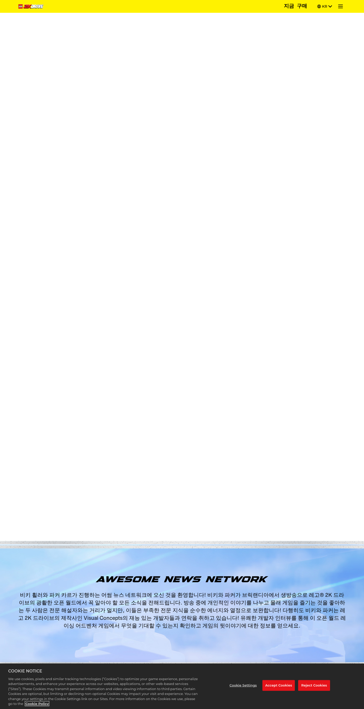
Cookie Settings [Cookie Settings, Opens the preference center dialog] (243, 685)
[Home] (31, 6)
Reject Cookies (314, 685)
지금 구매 (295, 6)
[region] (182, 686)
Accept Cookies (278, 685)
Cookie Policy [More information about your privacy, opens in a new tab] (37, 704)
